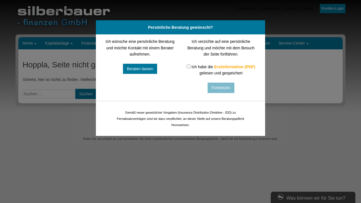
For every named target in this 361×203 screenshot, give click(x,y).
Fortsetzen (221, 87)
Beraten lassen (140, 69)
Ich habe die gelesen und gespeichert (221, 70)
